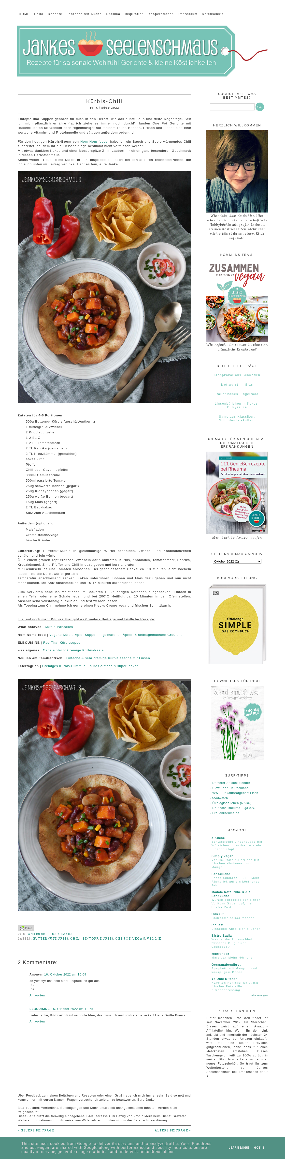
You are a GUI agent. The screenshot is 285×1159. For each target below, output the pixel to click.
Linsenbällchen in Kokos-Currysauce (237, 405)
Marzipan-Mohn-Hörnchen (233, 957)
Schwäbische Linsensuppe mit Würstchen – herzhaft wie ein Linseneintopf (237, 845)
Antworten (37, 995)
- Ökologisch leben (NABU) (231, 803)
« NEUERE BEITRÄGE (36, 1130)
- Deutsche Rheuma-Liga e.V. (232, 808)
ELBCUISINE (39, 1009)
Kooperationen (161, 14)
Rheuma (113, 14)
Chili (75, 938)
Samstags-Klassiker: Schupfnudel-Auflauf (237, 418)
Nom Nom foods (94, 141)
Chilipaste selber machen (233, 917)
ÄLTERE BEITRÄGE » (173, 1130)
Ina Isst (218, 925)
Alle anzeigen (259, 995)
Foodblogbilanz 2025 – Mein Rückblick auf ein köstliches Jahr (235, 881)
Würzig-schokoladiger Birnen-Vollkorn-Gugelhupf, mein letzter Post (237, 903)
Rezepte (55, 14)
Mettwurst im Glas (237, 384)
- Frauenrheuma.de (225, 813)
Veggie (154, 938)
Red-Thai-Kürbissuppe (62, 642)
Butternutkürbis (50, 938)
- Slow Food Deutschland (229, 788)
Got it (259, 1147)
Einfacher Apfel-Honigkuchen (236, 928)
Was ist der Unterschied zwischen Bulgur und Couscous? (232, 943)
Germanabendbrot (226, 964)
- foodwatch (219, 798)
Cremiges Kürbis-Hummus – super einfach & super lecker (90, 666)
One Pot (123, 938)
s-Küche (218, 838)
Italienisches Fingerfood (237, 394)
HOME (24, 14)
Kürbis (106, 938)
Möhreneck (220, 954)
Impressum (187, 14)
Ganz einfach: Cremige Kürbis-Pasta (73, 650)
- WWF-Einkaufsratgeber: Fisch (234, 793)
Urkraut (218, 914)
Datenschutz (213, 14)
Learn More (239, 1147)
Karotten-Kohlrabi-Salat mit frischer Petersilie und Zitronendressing (235, 986)
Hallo (38, 14)
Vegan (138, 938)
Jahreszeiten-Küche (84, 14)
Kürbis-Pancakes (59, 627)
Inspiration (134, 14)
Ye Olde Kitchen (225, 979)
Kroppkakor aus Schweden (237, 375)
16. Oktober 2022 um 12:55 (72, 1009)
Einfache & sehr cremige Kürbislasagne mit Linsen (108, 658)
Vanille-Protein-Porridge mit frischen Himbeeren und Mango (235, 863)
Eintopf (90, 938)
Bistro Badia (222, 935)
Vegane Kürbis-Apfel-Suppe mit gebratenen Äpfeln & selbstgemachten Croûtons (116, 635)
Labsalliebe (221, 874)
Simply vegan (222, 856)
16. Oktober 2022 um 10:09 (65, 974)
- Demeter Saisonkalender (230, 783)
